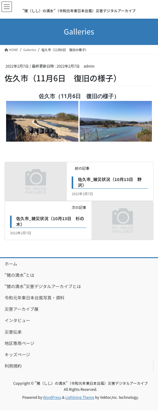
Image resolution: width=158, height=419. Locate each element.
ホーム (11, 264)
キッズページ (17, 354)
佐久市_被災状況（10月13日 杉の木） (50, 221)
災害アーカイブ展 (21, 309)
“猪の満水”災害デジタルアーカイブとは (43, 286)
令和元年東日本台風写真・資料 (34, 298)
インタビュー (17, 320)
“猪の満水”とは (19, 275)
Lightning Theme (79, 397)
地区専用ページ (19, 343)
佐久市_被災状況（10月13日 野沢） (110, 182)
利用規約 (13, 366)
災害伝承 (13, 332)
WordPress (52, 397)
